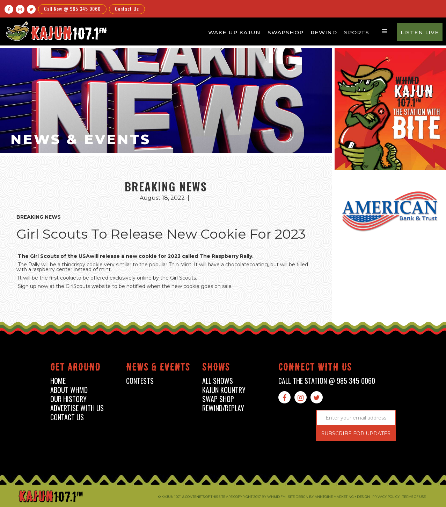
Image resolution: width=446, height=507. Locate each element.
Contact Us (127, 8)
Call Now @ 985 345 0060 (72, 8)
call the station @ (326, 381)
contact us (67, 417)
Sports (356, 32)
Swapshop (286, 32)
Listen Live (420, 32)
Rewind (323, 32)
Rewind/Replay (223, 408)
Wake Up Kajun (234, 32)
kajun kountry (224, 390)
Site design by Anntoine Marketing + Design (329, 497)
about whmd (69, 390)
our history (68, 399)
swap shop (218, 399)
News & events (158, 368)
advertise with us (77, 408)
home (58, 381)
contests (140, 381)
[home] (55, 31)
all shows (217, 381)
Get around (75, 368)
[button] (384, 31)
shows (216, 368)
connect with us (315, 368)
